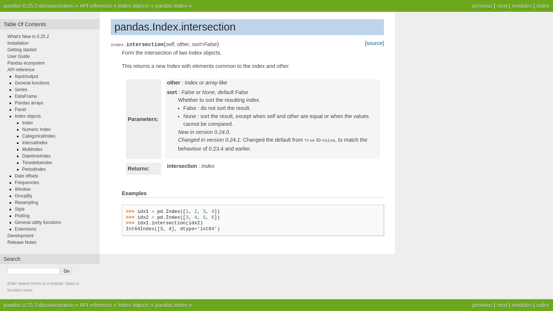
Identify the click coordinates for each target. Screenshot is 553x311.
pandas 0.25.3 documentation (39, 6)
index (543, 6)
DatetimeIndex (36, 156)
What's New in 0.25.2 (28, 36)
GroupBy (23, 195)
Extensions (26, 229)
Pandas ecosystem (26, 63)
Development (20, 235)
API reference (96, 6)
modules (522, 6)
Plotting (22, 215)
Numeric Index (36, 129)
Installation (17, 43)
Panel (20, 109)
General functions (32, 83)
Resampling (26, 202)
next (502, 6)
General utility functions (38, 222)
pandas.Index (171, 6)
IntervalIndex (35, 142)
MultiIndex (32, 149)
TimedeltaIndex (37, 162)
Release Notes (22, 242)
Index (27, 122)
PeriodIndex (34, 169)
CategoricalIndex (38, 136)
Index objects (134, 6)
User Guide (18, 56)
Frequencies (27, 182)
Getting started (22, 49)
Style (20, 209)
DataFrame (26, 96)
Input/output (26, 76)
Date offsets (26, 176)
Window (23, 189)
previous (482, 6)
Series (21, 89)
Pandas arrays (29, 103)
